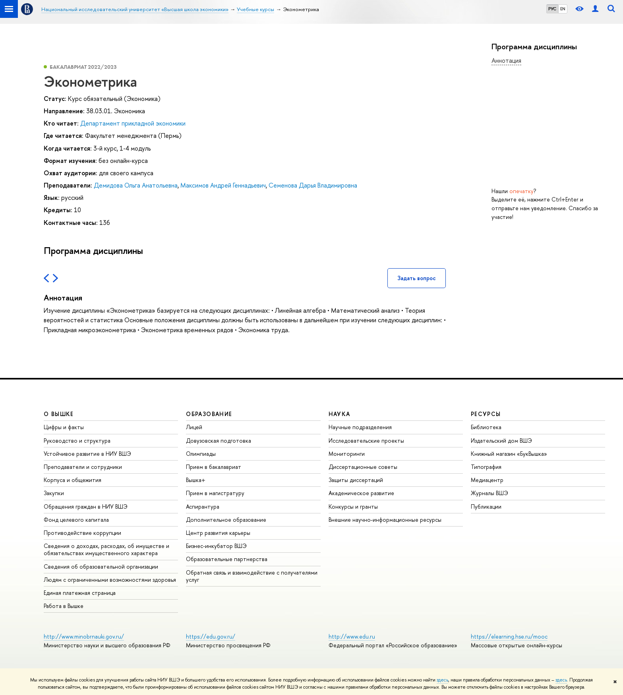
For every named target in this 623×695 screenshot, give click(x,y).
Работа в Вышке (63, 606)
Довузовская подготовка (218, 440)
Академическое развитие (361, 493)
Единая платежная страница (80, 592)
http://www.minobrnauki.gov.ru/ (84, 636)
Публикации (486, 506)
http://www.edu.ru (352, 636)
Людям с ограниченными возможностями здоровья (110, 579)
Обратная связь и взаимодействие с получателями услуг (251, 576)
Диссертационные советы (363, 466)
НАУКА (339, 414)
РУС (552, 9)
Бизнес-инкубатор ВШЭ (216, 546)
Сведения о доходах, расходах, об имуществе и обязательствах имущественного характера (106, 549)
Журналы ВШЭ (489, 493)
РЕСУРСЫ (486, 414)
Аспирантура (202, 506)
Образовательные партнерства (226, 559)
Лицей (194, 427)
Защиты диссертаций (356, 480)
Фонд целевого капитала (76, 519)
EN (562, 9)
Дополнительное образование (226, 519)
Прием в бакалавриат (213, 466)
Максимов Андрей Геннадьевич (223, 185)
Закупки (54, 493)
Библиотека (486, 427)
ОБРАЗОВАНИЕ (209, 414)
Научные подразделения (360, 427)
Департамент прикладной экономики (133, 123)
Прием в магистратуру (215, 493)
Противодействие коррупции (82, 532)
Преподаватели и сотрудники (83, 466)
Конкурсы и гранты (353, 506)
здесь (442, 680)
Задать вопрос (416, 278)
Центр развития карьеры (218, 532)
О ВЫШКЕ (59, 414)
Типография (486, 466)
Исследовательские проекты (366, 440)
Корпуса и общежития (72, 480)
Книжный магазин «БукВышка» (509, 453)
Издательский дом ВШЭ (501, 440)
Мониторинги (347, 453)
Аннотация (506, 60)
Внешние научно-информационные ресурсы (385, 519)
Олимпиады (201, 453)
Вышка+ (195, 480)
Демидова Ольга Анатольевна (136, 185)
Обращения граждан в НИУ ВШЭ (86, 506)
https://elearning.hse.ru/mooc (509, 636)
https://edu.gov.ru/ (210, 636)
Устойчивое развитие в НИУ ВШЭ (87, 453)
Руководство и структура (77, 440)
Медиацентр (487, 480)
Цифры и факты (64, 427)
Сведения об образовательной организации (101, 566)
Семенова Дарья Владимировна (313, 185)
